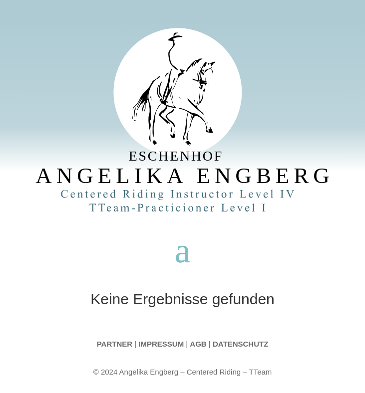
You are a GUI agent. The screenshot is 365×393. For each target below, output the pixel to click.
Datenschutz (240, 344)
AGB (198, 344)
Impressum (161, 344)
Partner (114, 344)
